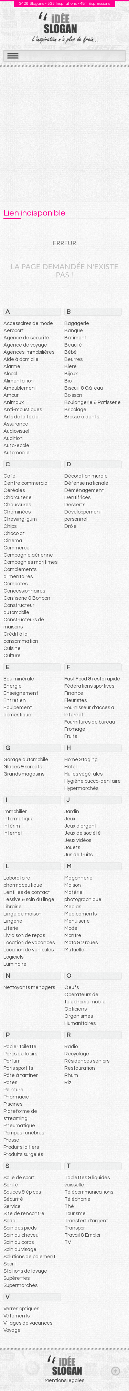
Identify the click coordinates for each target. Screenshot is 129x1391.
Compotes (15, 583)
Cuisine (12, 648)
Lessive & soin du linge (28, 899)
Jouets (72, 847)
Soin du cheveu (21, 1235)
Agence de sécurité (26, 337)
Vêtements (16, 1315)
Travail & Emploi (82, 1235)
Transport (75, 1228)
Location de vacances (29, 942)
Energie (12, 686)
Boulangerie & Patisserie (92, 402)
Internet (13, 833)
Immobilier (15, 811)
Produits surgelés (23, 1154)
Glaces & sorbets (22, 766)
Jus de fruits (78, 854)
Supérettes (16, 1278)
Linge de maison (22, 913)
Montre (72, 935)
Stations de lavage (25, 1271)
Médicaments (80, 913)
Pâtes (10, 1082)
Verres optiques (21, 1308)
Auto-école (16, 445)
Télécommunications (88, 1192)
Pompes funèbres (23, 1132)
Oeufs (71, 987)
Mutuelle (74, 949)
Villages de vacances (27, 1323)
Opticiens (75, 1009)
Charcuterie (17, 497)
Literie (10, 928)
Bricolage (75, 409)
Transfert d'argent (86, 1220)
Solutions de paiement (29, 1256)
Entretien (14, 700)
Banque (73, 330)
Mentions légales (64, 1380)
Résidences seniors (86, 1061)
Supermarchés (20, 1285)
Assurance (15, 424)
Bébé (70, 352)
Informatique (18, 818)
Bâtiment (75, 337)
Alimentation (18, 381)
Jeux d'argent (80, 826)
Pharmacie (16, 1097)
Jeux (69, 818)
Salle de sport (19, 1177)
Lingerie (12, 921)
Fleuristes (75, 700)
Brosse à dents (81, 416)
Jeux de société (82, 833)
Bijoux (71, 373)
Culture (12, 655)
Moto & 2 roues (81, 942)
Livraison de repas (24, 935)
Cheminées (17, 512)
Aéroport (13, 330)
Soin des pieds (19, 1228)
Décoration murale (86, 476)
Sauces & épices (22, 1192)
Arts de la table (21, 416)
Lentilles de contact (26, 892)
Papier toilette (19, 1046)
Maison (72, 885)
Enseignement (20, 693)
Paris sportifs (18, 1068)
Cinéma (12, 540)
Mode (70, 928)
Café (9, 476)
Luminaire (14, 964)
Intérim (11, 826)
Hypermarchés (81, 788)
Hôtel (70, 766)
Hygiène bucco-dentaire (92, 781)
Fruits (70, 736)
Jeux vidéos (77, 840)
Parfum (12, 1061)
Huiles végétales (83, 774)
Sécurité (13, 1199)
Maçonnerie (78, 878)
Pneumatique (19, 1125)
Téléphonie (77, 1199)
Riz (68, 1082)
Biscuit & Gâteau (83, 388)
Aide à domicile (21, 359)
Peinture (13, 1089)
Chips (10, 526)
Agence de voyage (25, 345)
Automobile (16, 452)
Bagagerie (76, 323)
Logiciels (13, 957)
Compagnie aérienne (28, 555)
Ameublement (20, 388)
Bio (68, 381)
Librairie (12, 906)
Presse (11, 1140)
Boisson (73, 395)
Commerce (16, 547)
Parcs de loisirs (20, 1053)
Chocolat (14, 533)
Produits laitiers (21, 1147)
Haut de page (115, 1370)
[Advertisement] (64, 134)
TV (67, 1242)
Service (12, 1206)
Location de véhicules (28, 949)
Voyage (12, 1330)
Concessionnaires (24, 591)
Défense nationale (86, 483)
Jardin (71, 811)
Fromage (74, 729)
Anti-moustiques (22, 409)
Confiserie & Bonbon (26, 598)
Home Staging (81, 759)
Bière (70, 366)
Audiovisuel (16, 431)
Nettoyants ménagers (29, 987)
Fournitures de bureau (89, 722)
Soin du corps (18, 1242)
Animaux (13, 402)
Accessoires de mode (28, 323)
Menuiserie (77, 921)
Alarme (11, 366)
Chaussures (17, 504)
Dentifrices (77, 497)
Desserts (74, 504)
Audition (13, 438)
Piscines (12, 1104)
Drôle (70, 526)
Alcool (10, 373)
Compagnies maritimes (30, 562)
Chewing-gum (20, 519)
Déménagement (84, 490)
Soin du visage (19, 1249)
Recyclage (76, 1053)
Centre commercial (26, 483)
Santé (10, 1184)
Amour (11, 395)
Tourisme (75, 1213)
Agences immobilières (28, 352)
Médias (72, 906)
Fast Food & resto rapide (92, 678)
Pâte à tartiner (20, 1075)
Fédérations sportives (89, 686)
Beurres (73, 359)
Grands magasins (23, 774)
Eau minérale (18, 678)
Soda (9, 1220)
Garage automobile (25, 759)
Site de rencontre (23, 1213)
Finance (73, 693)
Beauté (73, 345)
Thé (69, 1206)
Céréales (14, 490)
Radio (71, 1046)
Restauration (79, 1068)
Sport (9, 1263)
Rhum (71, 1075)
